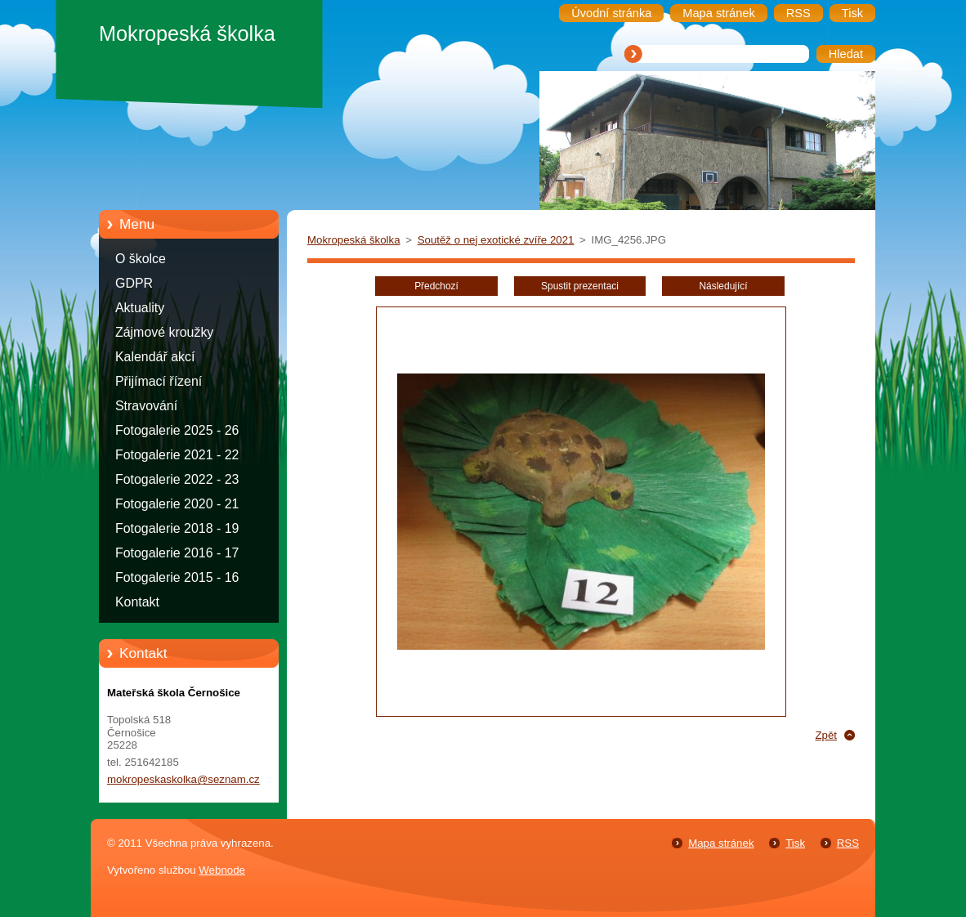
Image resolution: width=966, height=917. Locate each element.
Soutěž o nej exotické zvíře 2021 (496, 240)
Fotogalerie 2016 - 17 (177, 553)
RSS (848, 843)
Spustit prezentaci (580, 286)
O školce (140, 259)
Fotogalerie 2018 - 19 (177, 528)
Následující (723, 286)
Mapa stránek (721, 843)
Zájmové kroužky (164, 332)
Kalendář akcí (155, 357)
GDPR (134, 283)
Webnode (222, 870)
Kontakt (137, 602)
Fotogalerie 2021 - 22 (177, 455)
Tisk (795, 843)
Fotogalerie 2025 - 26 (177, 430)
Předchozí (436, 286)
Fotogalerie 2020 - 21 (177, 504)
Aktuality (139, 308)
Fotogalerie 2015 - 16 (177, 577)
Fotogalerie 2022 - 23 (177, 479)
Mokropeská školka (353, 240)
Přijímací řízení (158, 381)
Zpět (826, 735)
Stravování (146, 406)
